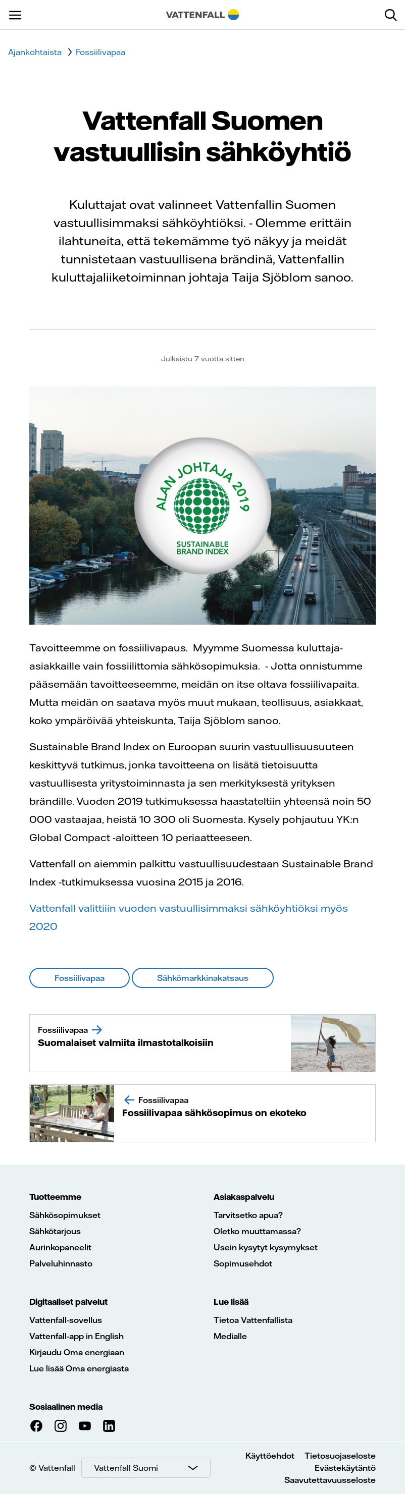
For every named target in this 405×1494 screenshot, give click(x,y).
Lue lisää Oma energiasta (79, 1368)
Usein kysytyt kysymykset (266, 1247)
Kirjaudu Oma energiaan (76, 1352)
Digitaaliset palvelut (68, 1302)
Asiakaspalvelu (244, 1197)
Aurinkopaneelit (60, 1247)
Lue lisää (231, 1302)
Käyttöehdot (269, 1456)
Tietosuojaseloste (340, 1456)
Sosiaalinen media (66, 1407)
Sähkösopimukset (64, 1215)
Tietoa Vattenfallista (253, 1320)
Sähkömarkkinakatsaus (202, 978)
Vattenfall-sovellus (65, 1320)
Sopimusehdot (243, 1263)
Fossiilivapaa (80, 978)
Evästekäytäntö (345, 1468)
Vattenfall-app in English (76, 1336)
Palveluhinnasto (60, 1263)
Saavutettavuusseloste (330, 1480)
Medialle (230, 1336)
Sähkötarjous (55, 1231)
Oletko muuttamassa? (257, 1231)
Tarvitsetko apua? (248, 1215)
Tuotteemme (55, 1197)
